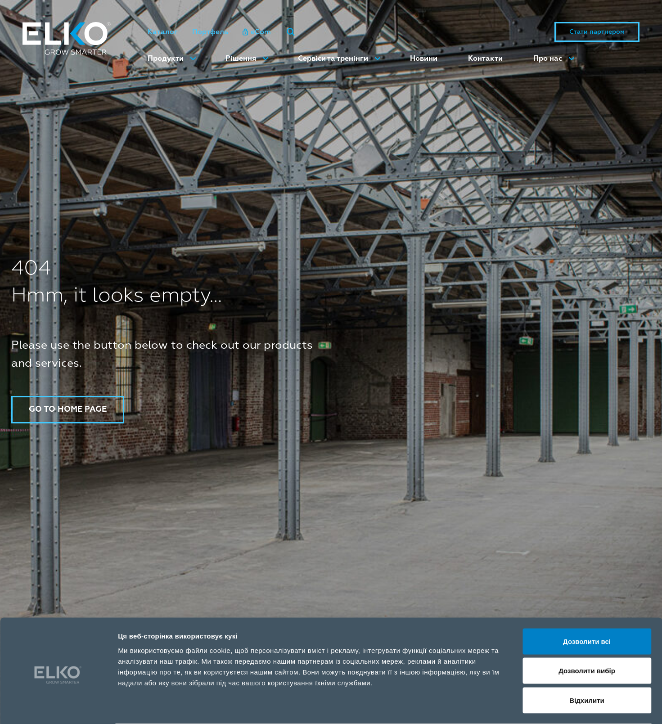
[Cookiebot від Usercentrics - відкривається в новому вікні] (58, 706)
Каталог (163, 32)
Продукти (166, 58)
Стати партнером (597, 32)
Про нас (547, 58)
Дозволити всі (587, 606)
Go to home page (68, 409)
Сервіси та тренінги (333, 58)
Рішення (240, 58)
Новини (423, 58)
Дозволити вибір (586, 635)
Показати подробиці (518, 706)
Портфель (210, 32)
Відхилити (586, 665)
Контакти (485, 58)
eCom (257, 32)
